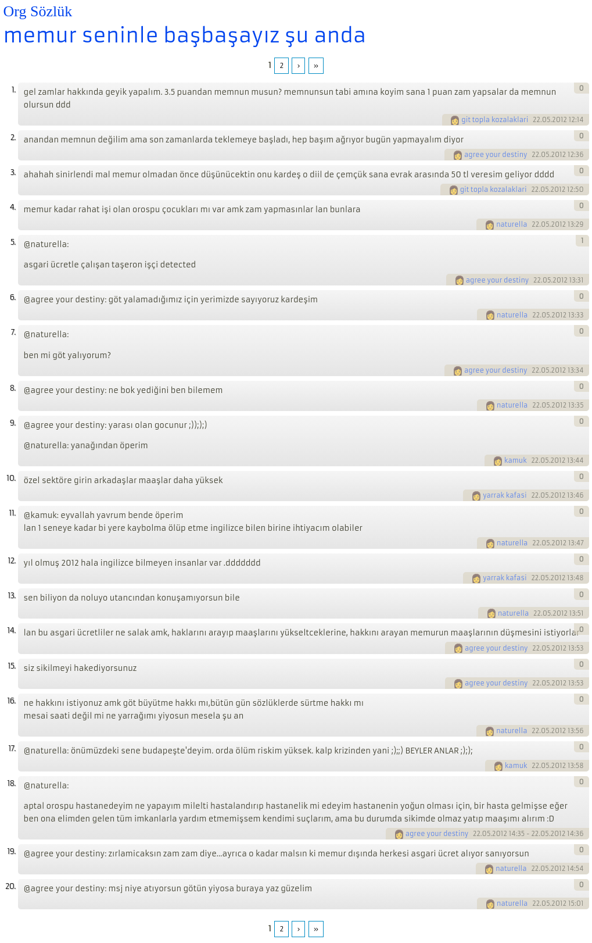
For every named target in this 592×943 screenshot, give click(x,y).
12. (11, 561)
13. (11, 596)
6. (13, 297)
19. (11, 851)
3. (13, 172)
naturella (511, 224)
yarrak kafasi (504, 495)
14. (11, 630)
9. (13, 423)
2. (13, 137)
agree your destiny (496, 155)
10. (10, 478)
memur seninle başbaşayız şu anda (185, 35)
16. (11, 701)
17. (11, 748)
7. (13, 332)
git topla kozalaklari (494, 120)
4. (13, 207)
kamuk (515, 460)
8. (13, 388)
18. (11, 783)
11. (12, 513)
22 (536, 120)
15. (11, 666)
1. (14, 90)
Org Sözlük (38, 11)
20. (10, 886)
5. (13, 242)
